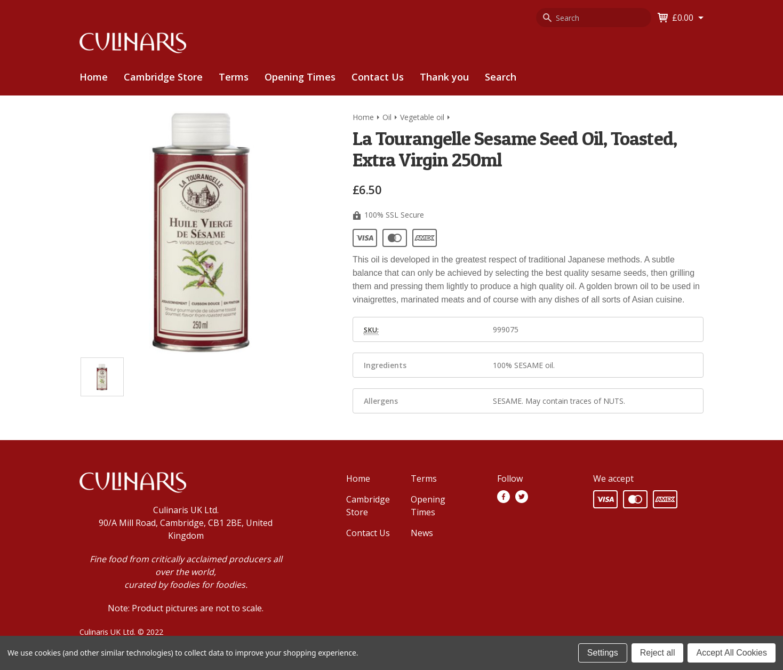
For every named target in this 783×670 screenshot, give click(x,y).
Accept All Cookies (731, 652)
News (422, 533)
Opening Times (300, 76)
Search (500, 76)
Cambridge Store (163, 76)
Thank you (444, 76)
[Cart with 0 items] (688, 17)
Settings (602, 652)
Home (93, 76)
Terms (234, 76)
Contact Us (377, 76)
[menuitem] (163, 77)
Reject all (657, 652)
